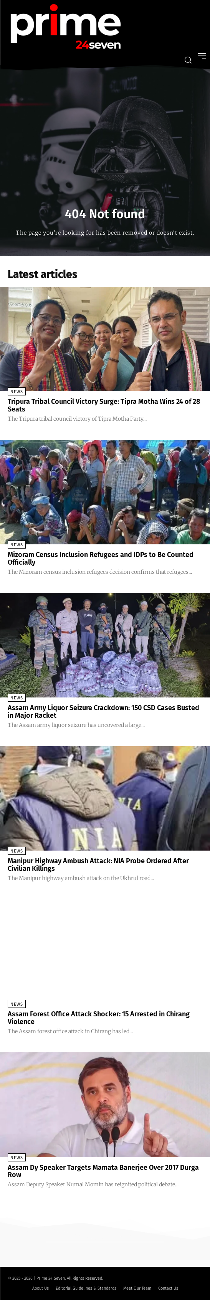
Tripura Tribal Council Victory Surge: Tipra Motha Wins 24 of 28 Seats (104, 405)
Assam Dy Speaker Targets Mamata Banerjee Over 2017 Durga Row (103, 1171)
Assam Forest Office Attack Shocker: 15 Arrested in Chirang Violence (99, 1018)
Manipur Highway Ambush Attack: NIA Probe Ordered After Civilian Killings (98, 865)
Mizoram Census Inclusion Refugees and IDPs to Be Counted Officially (100, 558)
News (16, 391)
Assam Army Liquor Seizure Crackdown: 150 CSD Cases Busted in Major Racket (103, 712)
